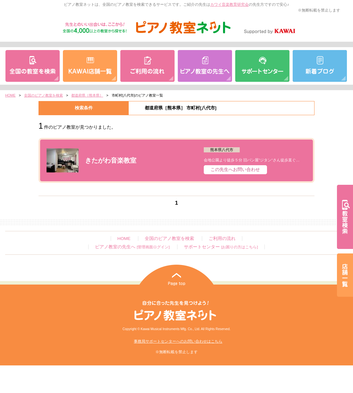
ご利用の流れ (222, 238)
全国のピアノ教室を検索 (43, 95)
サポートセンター (221, 246)
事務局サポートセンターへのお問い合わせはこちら (178, 341)
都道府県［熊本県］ (87, 95)
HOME (10, 95)
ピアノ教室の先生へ (132, 246)
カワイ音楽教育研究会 (229, 4)
